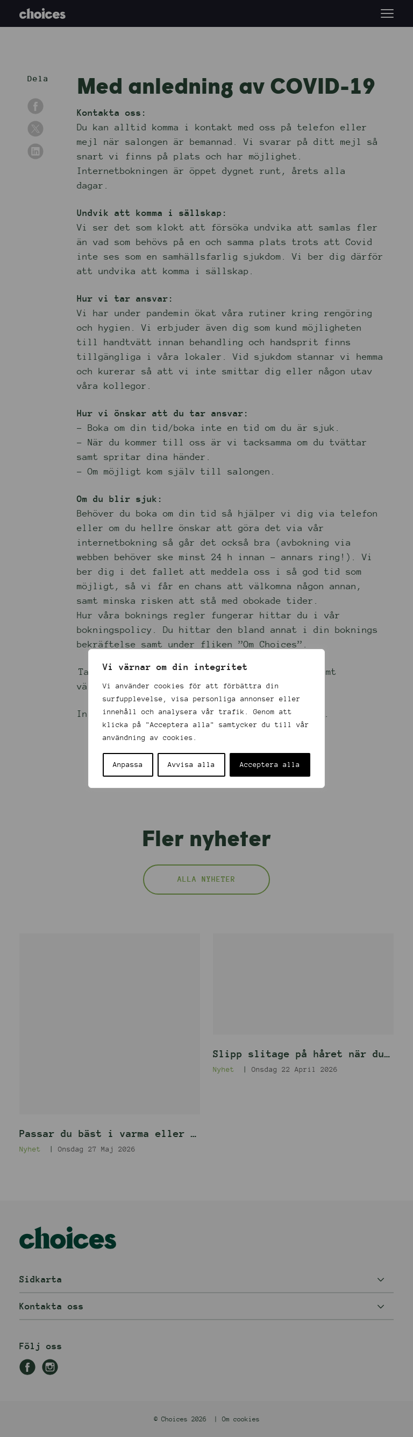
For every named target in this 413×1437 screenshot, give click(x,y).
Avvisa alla (191, 765)
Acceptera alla (270, 765)
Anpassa (128, 765)
